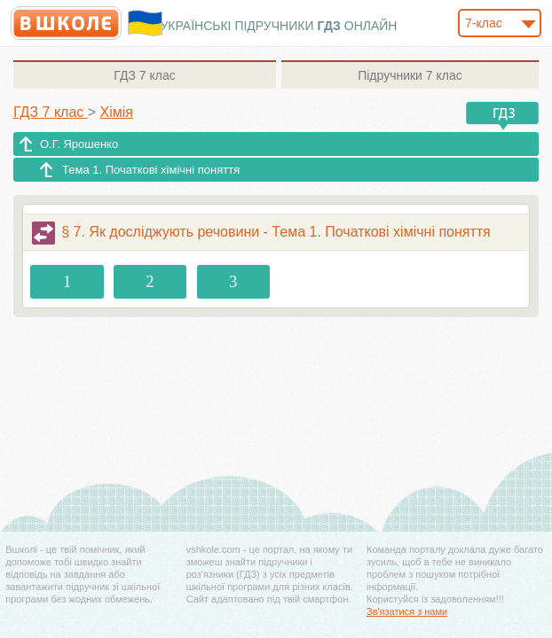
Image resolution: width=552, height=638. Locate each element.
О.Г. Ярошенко (79, 144)
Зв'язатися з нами (407, 611)
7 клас (144, 75)
